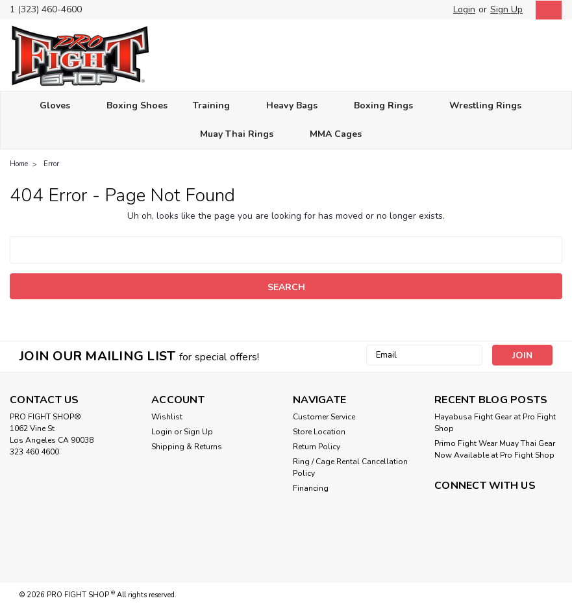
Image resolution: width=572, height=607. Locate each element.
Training (217, 106)
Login (464, 9)
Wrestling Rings (490, 106)
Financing (311, 488)
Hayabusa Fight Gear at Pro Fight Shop (495, 423)
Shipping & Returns (186, 446)
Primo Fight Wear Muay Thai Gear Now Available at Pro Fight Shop (494, 449)
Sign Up (506, 9)
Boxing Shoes (137, 105)
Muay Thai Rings (242, 135)
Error (51, 164)
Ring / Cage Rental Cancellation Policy (350, 467)
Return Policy (316, 446)
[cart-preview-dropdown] (545, 10)
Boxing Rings (389, 106)
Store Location (319, 432)
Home (19, 164)
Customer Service (324, 417)
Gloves (60, 106)
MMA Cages (341, 135)
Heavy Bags (297, 106)
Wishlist (166, 417)
